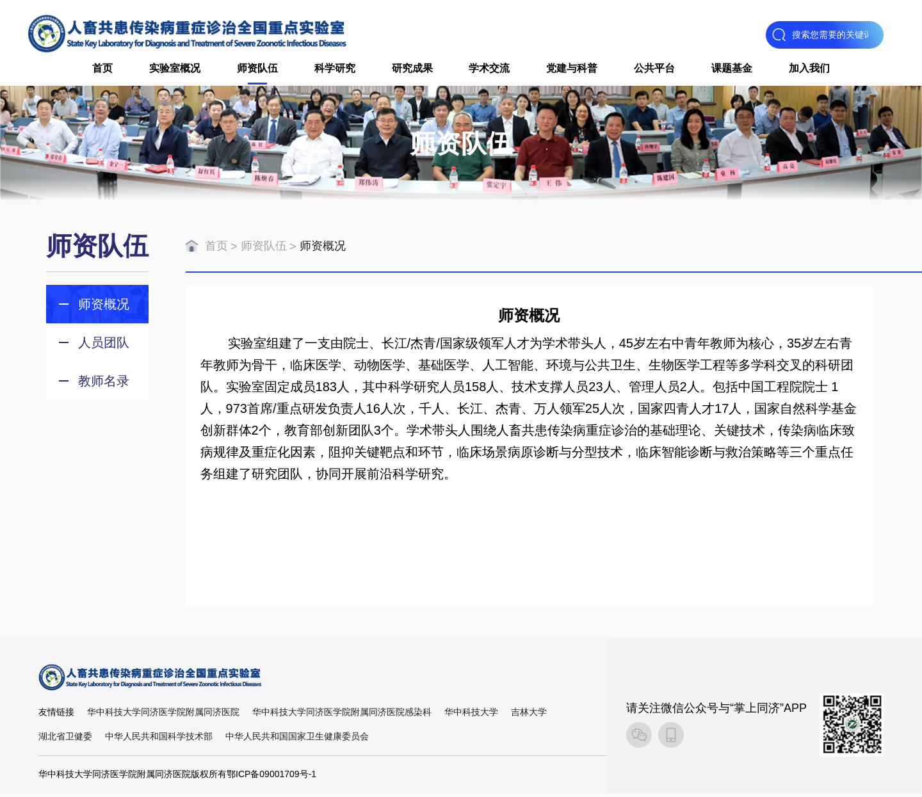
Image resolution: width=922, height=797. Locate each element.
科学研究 (334, 70)
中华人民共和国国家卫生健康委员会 (297, 740)
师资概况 (103, 308)
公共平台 (654, 70)
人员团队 (103, 346)
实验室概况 (174, 70)
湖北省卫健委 (65, 740)
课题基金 (731, 70)
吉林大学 (529, 716)
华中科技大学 (471, 716)
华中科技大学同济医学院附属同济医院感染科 (342, 716)
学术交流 (489, 70)
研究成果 (412, 70)
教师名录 (103, 385)
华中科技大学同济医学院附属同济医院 (163, 716)
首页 (102, 70)
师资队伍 (257, 70)
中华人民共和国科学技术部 (159, 740)
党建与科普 (571, 70)
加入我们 (809, 70)
